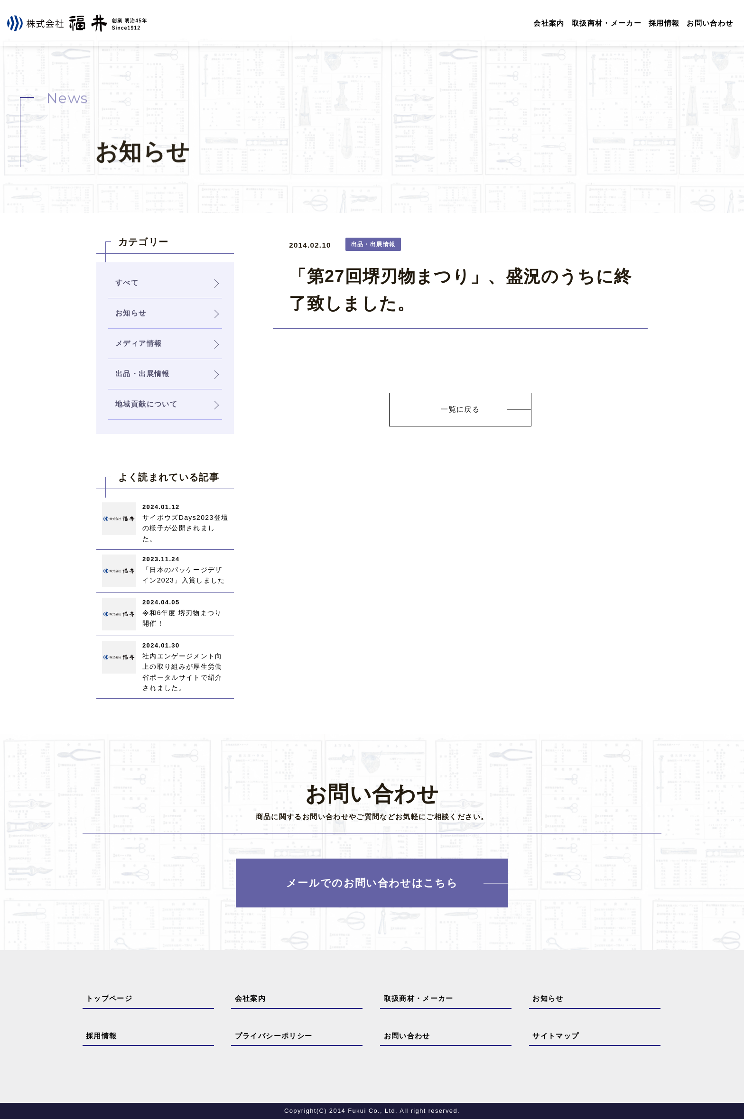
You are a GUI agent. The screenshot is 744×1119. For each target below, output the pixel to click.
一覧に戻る (460, 409)
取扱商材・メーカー (607, 23)
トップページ (109, 998)
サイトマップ (555, 1036)
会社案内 (548, 23)
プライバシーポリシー (274, 1036)
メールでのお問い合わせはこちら (372, 883)
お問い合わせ (710, 23)
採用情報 (664, 23)
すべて (127, 282)
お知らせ (547, 998)
